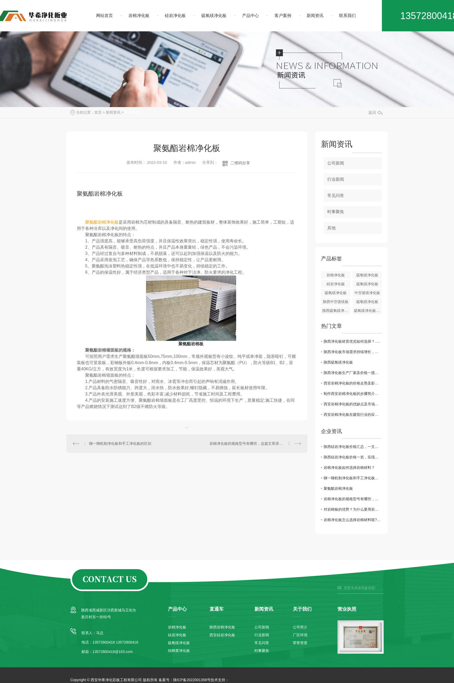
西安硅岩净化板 (222, 635)
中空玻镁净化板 (367, 293)
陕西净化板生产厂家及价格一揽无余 (353, 373)
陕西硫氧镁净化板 (336, 310)
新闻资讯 (315, 15)
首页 (98, 112)
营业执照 (346, 609)
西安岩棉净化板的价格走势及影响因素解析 (353, 383)
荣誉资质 (300, 643)
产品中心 (250, 15)
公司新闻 (132, 112)
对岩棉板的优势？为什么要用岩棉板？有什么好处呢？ (353, 509)
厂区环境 (300, 635)
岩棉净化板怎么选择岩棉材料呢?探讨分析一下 (353, 520)
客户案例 (283, 15)
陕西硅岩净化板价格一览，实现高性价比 (353, 457)
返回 (375, 112)
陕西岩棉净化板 (222, 627)
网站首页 (104, 15)
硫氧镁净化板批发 (368, 310)
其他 (331, 228)
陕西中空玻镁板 (335, 302)
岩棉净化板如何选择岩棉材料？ (349, 467)
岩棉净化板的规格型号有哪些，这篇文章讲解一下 (249, 443)
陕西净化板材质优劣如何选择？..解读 (353, 341)
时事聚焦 (335, 211)
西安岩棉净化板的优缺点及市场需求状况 (353, 404)
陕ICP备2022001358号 (192, 680)
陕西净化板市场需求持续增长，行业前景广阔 (353, 352)
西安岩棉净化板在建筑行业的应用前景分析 (353, 414)
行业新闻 (335, 179)
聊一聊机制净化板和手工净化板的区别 (120, 443)
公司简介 (300, 627)
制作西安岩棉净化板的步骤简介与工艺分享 (353, 394)
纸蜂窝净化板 (179, 651)
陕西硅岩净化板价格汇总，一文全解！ (353, 447)
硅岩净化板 (175, 15)
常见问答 (335, 195)
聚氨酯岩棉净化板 (338, 488)
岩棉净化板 (139, 15)
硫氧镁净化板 (213, 15)
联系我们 (347, 15)
